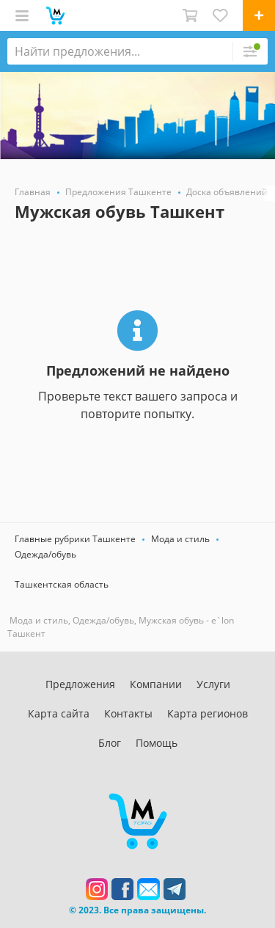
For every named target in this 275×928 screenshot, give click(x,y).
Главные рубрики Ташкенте (75, 539)
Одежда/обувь (45, 554)
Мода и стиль (180, 539)
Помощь (156, 743)
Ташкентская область (62, 584)
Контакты (128, 713)
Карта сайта (58, 713)
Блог (109, 743)
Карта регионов (207, 713)
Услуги (213, 684)
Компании (156, 684)
